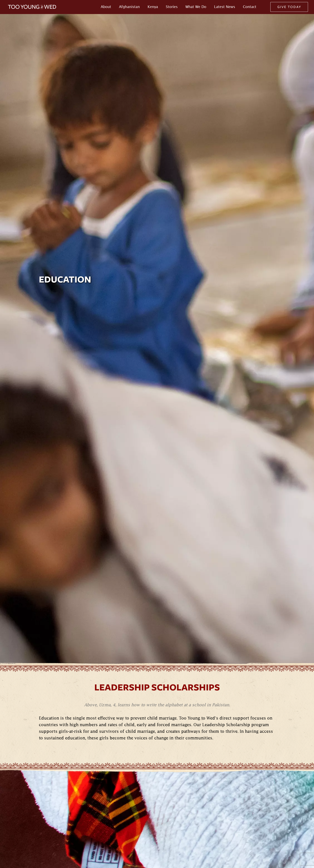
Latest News (224, 7)
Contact (249, 7)
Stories (172, 7)
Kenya (153, 7)
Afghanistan (129, 7)
